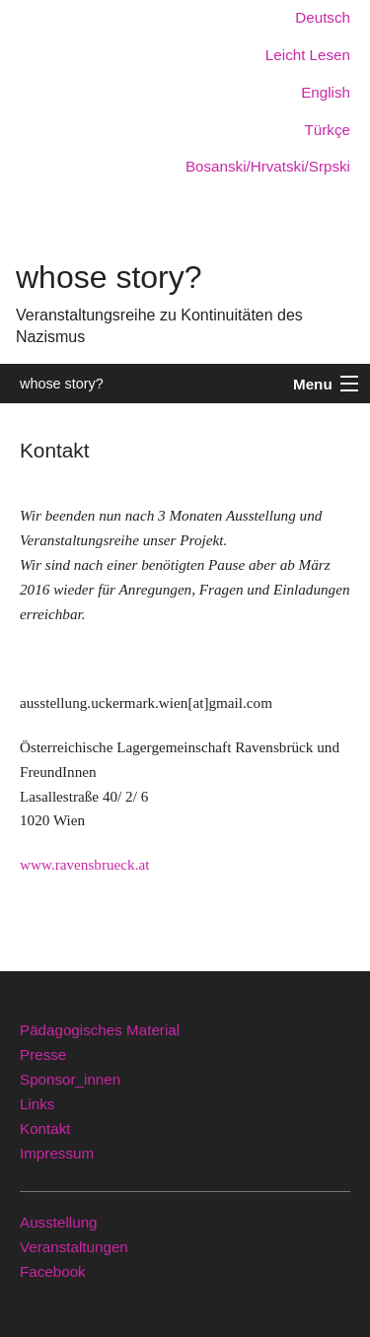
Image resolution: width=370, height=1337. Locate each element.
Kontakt (45, 1128)
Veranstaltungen (74, 1246)
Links (37, 1103)
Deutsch (322, 17)
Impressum (57, 1153)
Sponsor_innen (70, 1079)
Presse (43, 1054)
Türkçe (327, 129)
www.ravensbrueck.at (84, 864)
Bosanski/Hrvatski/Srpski (267, 166)
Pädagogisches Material (100, 1029)
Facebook (53, 1271)
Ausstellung (59, 1222)
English (325, 92)
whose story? (62, 383)
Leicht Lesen (307, 54)
